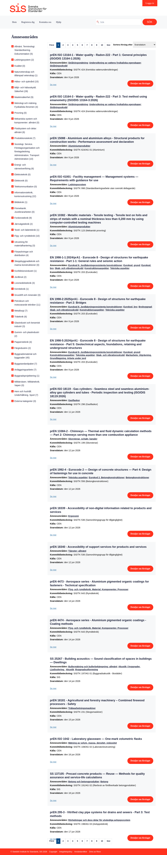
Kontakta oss (45, 22)
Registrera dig (28, 22)
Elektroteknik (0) (23, 174)
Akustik (70, 669)
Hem (14, 22)
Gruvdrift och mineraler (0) (28, 295)
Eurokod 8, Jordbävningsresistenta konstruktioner (95, 265)
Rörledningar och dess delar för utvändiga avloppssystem (99, 820)
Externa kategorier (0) (25, 401)
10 (102, 45)
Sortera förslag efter (122, 45)
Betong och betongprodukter (83, 781)
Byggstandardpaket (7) (26, 363)
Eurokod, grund (131, 265)
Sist (108, 45)
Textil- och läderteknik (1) (27, 230)
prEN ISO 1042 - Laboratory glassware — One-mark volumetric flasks (96, 738)
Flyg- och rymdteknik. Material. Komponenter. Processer (98, 589)
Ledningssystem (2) (24, 60)
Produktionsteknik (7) (25, 138)
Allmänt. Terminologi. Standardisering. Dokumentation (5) (25, 50)
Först (51, 45)
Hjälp (58, 22)
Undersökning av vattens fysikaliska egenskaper (115, 63)
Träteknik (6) (21, 316)
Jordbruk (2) (21, 277)
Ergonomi (73, 516)
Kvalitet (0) (20, 66)
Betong (104, 781)
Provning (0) (21, 113)
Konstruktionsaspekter (97, 268)
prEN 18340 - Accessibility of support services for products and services (98, 546)
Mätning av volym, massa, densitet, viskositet (92, 743)
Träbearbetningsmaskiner (82, 708)
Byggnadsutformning (86, 669)
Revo (99, 852)
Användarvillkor (80, 852)
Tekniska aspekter (120, 268)
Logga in (150, 3)
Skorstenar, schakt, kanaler (82, 439)
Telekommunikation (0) (26, 186)
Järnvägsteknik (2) (24, 224)
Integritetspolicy (65, 852)
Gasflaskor (74, 400)
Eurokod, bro (130, 307)
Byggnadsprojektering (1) (27, 376)
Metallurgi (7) (21, 310)
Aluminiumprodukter (79, 146)
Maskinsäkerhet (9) (24, 97)
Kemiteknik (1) (22, 289)
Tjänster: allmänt (77, 551)
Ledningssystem (77, 184)
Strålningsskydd (58, 65)
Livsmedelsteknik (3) (25, 283)
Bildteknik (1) (21, 202)
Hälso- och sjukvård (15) (27, 81)
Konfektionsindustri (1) (26, 271)
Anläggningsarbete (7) (25, 369)
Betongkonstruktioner (137, 477)
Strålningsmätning (78, 63)
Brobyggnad (145, 307)
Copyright (53, 852)
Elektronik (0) (21, 180)
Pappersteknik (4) (23, 342)
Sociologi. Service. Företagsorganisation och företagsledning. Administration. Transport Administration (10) (27, 151)
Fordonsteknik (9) (23, 218)
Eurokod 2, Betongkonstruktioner (107, 477)
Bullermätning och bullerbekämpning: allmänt (92, 666)
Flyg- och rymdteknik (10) (27, 236)
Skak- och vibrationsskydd (69, 268)
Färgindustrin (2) (23, 348)
